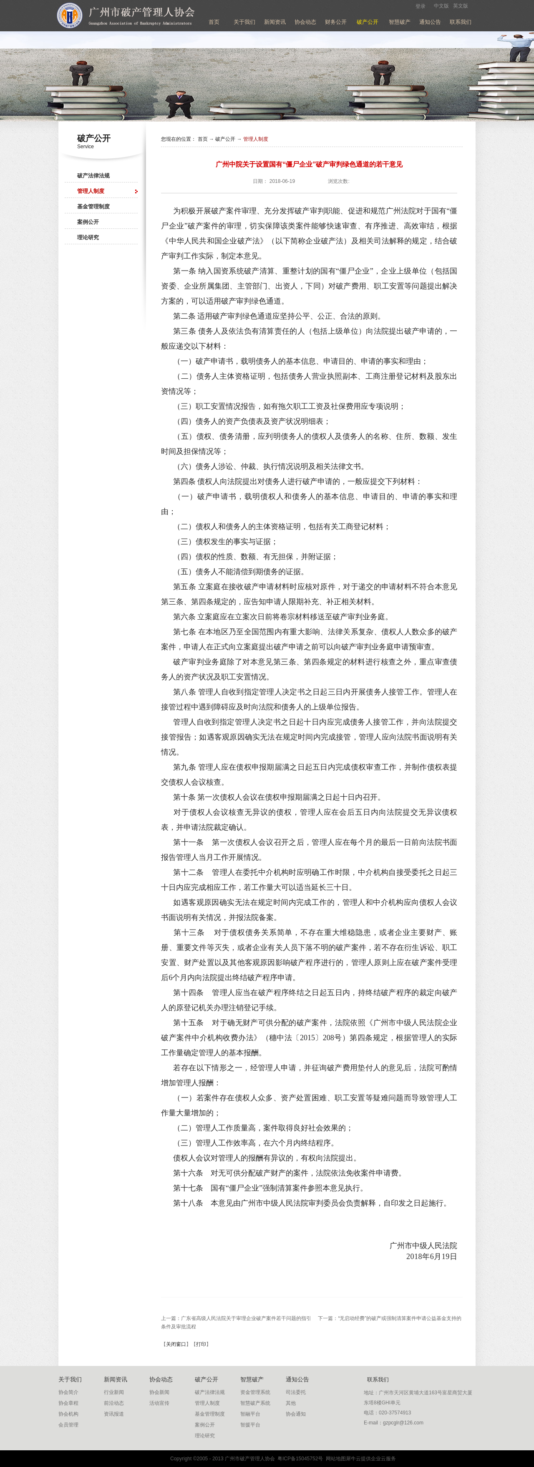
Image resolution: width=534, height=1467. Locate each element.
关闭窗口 (176, 1344)
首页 (214, 22)
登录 (421, 6)
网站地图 (334, 1459)
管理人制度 (255, 139)
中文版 (441, 6)
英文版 (460, 6)
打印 (201, 1344)
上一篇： (236, 1318)
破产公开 (225, 139)
